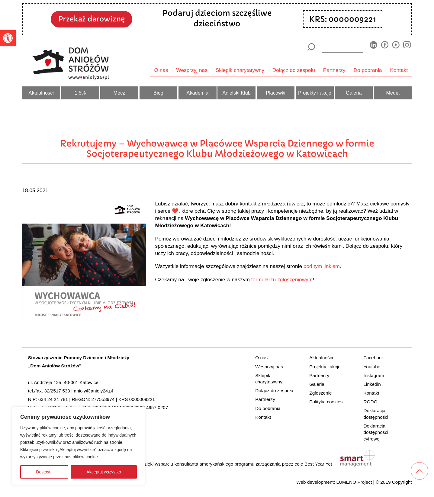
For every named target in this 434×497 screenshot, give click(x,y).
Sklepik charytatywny (240, 70)
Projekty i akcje (314, 92)
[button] (8, 38)
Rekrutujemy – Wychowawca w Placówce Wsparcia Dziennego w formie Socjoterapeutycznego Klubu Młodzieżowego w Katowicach (217, 149)
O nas (161, 70)
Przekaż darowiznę (91, 19)
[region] (78, 446)
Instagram (374, 375)
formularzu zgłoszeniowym (282, 279)
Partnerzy (334, 70)
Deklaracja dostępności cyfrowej (376, 432)
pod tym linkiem (322, 266)
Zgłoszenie (320, 392)
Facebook (374, 357)
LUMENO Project (354, 482)
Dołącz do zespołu (293, 70)
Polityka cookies (325, 401)
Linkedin (372, 384)
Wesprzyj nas (191, 70)
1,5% (80, 92)
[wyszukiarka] (342, 47)
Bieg (158, 92)
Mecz (119, 92)
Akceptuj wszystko (103, 472)
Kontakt (399, 70)
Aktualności (41, 92)
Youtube (372, 366)
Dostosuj (44, 472)
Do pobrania (368, 70)
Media (392, 92)
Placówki (275, 92)
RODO (371, 401)
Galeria (354, 92)
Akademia (198, 92)
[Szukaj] (311, 47)
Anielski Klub (236, 92)
